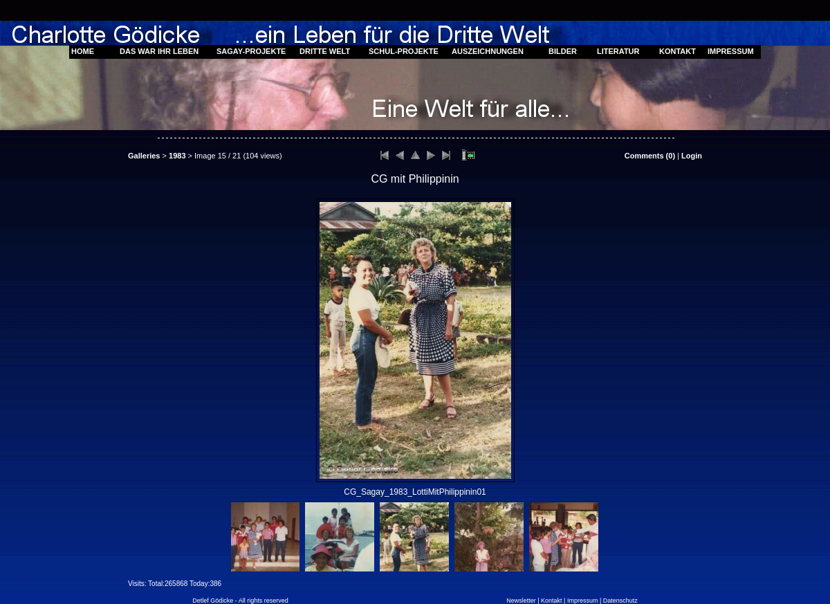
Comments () (650, 156)
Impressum (582, 600)
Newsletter (521, 600)
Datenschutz (620, 600)
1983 (177, 156)
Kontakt (551, 600)
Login (691, 156)
